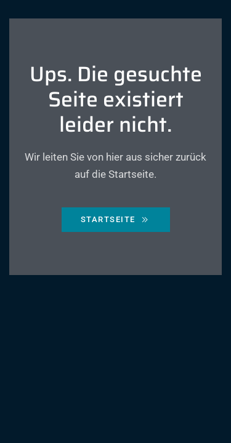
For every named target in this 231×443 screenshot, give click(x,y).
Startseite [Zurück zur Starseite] (116, 220)
